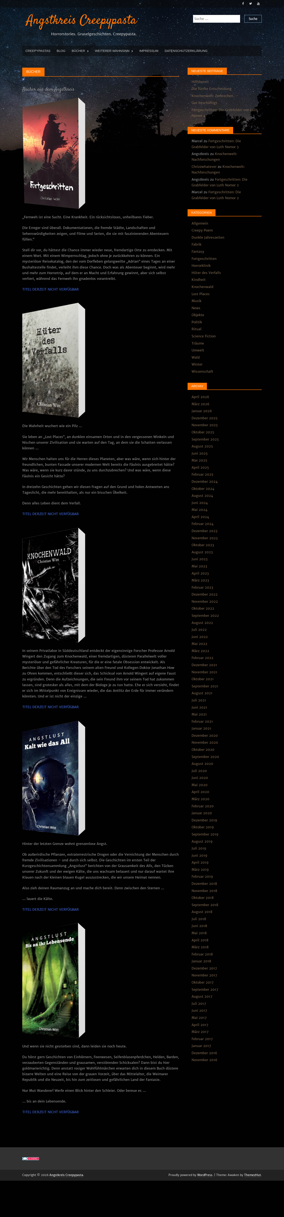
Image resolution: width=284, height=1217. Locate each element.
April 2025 (200, 467)
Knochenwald (202, 286)
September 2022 (205, 615)
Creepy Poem (202, 230)
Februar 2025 (202, 474)
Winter (197, 364)
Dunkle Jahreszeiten (208, 237)
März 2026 (200, 404)
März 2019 (200, 869)
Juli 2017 (199, 1003)
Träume (198, 343)
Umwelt (198, 350)
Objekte (198, 315)
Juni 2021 (199, 707)
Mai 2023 (199, 566)
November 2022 (205, 601)
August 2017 (202, 996)
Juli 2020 (199, 770)
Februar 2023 (202, 587)
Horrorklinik (201, 265)
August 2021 (202, 693)
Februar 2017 (202, 1039)
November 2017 (204, 975)
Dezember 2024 (205, 481)
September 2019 (205, 834)
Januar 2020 (202, 813)
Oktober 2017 (203, 982)
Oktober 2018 (203, 897)
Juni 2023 (200, 559)
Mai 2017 (199, 1017)
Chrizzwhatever (204, 166)
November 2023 (205, 538)
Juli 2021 (199, 700)
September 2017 (205, 989)
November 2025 (205, 425)
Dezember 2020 (205, 735)
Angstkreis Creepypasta (81, 20)
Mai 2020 (200, 785)
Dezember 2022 (205, 594)
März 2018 (200, 947)
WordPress (204, 1175)
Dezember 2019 (204, 820)
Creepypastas (37, 50)
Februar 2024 (202, 524)
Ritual (196, 329)
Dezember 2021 (204, 665)
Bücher (78, 50)
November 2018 (204, 890)
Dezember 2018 (204, 883)
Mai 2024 (199, 510)
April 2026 (200, 397)
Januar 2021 (201, 728)
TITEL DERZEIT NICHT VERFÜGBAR (50, 289)
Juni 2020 (200, 777)
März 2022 (200, 651)
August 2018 (202, 911)
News (196, 308)
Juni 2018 (199, 926)
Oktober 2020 (203, 749)
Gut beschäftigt (204, 103)
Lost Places (201, 294)
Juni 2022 (200, 636)
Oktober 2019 (203, 827)
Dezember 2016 (204, 1053)
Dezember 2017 (204, 968)
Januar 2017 (201, 1045)
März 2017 (200, 1031)
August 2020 (202, 763)
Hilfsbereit (200, 81)
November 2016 (204, 1060)
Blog (61, 50)
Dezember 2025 (205, 418)
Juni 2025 (200, 453)
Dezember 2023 (204, 531)
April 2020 (200, 792)
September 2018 (205, 905)
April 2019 (200, 862)
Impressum (148, 50)
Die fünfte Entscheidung (212, 88)
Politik (197, 322)
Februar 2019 (202, 876)
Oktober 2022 (203, 608)
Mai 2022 (199, 643)
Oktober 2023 (203, 545)
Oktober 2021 (203, 679)
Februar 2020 (203, 806)
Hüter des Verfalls (206, 272)
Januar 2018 (201, 961)
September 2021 (205, 686)
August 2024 (202, 495)
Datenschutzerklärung (186, 50)
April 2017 (200, 1024)
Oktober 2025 (203, 432)
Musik (196, 301)
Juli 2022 (199, 629)
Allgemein (200, 223)
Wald (196, 357)
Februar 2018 (202, 954)
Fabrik (196, 244)
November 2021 (204, 672)
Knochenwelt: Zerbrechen (212, 95)
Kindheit (199, 280)
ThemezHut (252, 1175)
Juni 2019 (199, 855)
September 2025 (205, 439)
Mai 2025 (199, 460)
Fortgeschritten (204, 258)
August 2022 (202, 622)
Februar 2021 (202, 721)
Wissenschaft (202, 371)
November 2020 (205, 742)
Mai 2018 (199, 933)
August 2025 (202, 446)
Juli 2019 (199, 848)
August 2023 (202, 552)
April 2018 (200, 940)
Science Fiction (204, 336)
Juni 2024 (200, 502)
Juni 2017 (199, 1010)
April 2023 (200, 573)
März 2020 (200, 799)
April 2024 (200, 516)
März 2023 (200, 580)
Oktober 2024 (203, 488)
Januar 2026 (202, 411)
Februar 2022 (202, 658)
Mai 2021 (199, 714)
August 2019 (202, 841)
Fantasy (198, 251)
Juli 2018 (199, 919)
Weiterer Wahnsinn (112, 50)
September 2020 (205, 756)
